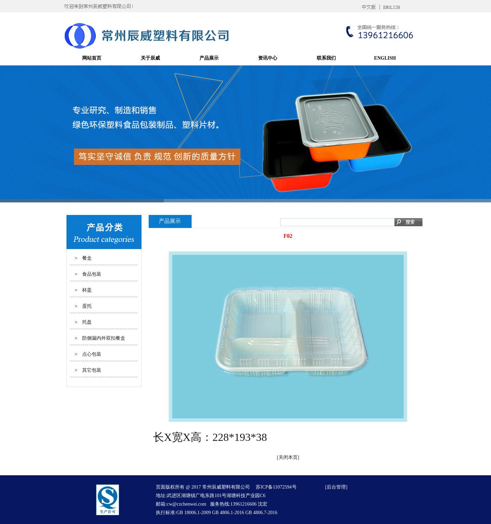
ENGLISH (385, 58)
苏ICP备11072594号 (276, 487)
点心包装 (91, 354)
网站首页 (91, 58)
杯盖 (87, 290)
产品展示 (209, 58)
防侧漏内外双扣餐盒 (103, 338)
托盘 (87, 322)
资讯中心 (267, 58)
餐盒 (87, 258)
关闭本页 (288, 457)
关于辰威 (150, 58)
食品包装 (91, 274)
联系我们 (326, 58)
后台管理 (336, 487)
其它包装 (91, 370)
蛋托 (87, 306)
